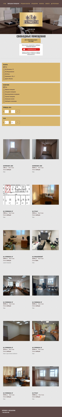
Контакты (41, 3)
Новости (47, 3)
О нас (4, 3)
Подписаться (32, 49)
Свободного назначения (10, 101)
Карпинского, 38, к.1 (9, 77)
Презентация (55, 3)
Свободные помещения (13, 3)
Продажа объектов (25, 3)
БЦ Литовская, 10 (8, 70)
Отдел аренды (31, 31)
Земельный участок (8, 99)
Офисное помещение (9, 90)
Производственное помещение (11, 94)
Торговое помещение (9, 97)
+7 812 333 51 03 (31, 29)
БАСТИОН (13, 410)
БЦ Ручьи (6, 74)
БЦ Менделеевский (8, 72)
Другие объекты (8, 79)
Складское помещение (9, 92)
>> (17, 111)
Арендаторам (34, 3)
